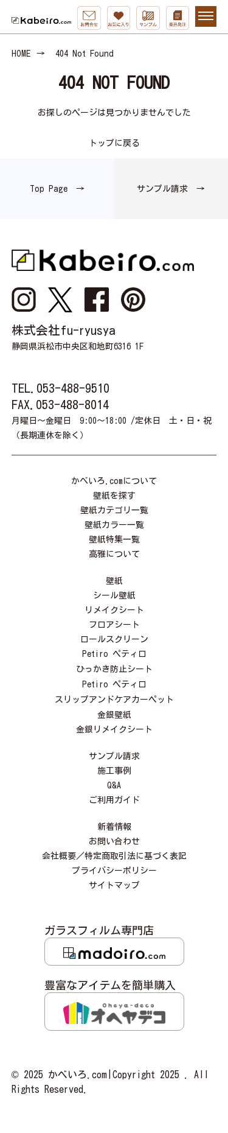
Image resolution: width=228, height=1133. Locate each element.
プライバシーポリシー (114, 870)
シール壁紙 (114, 595)
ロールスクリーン (114, 639)
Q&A (114, 785)
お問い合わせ (114, 841)
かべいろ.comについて (114, 481)
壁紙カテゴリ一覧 (114, 510)
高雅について (114, 554)
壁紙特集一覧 (114, 539)
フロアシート (114, 624)
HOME (21, 53)
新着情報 (114, 827)
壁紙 (114, 581)
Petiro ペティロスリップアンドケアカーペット (114, 692)
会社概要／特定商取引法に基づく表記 (114, 856)
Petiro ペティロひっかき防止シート (114, 661)
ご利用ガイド (114, 800)
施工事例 (114, 770)
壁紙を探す (114, 495)
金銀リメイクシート (114, 729)
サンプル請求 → (171, 188)
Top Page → (57, 188)
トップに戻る (114, 143)
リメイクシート (114, 610)
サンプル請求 (114, 756)
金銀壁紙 (114, 714)
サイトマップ (114, 885)
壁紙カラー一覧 (114, 525)
